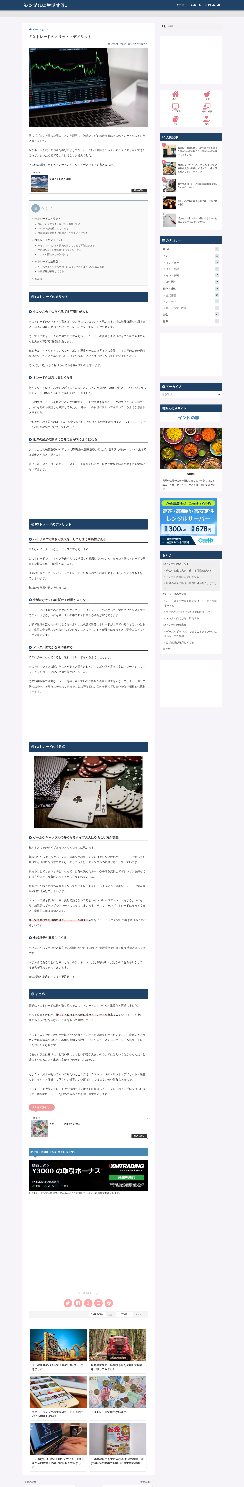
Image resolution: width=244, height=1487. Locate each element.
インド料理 (192, 270)
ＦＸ (139, 1317)
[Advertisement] (88, 496)
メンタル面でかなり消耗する (53, 256)
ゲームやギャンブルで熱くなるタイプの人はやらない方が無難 (71, 268)
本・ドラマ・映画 (192, 310)
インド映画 (192, 277)
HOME (122, 1470)
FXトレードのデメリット (48, 241)
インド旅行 (192, 264)
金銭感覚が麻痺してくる (51, 273)
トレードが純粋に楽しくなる (53, 230)
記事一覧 (196, 5)
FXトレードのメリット (47, 220)
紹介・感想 (206, 110)
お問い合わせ (212, 5)
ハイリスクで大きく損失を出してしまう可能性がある (66, 247)
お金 (110, 1317)
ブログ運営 (175, 110)
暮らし (175, 97)
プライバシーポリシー (143, 1477)
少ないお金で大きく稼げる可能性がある (59, 226)
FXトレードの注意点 (46, 263)
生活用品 (192, 297)
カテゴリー (180, 5)
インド (206, 97)
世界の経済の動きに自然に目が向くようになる (63, 234)
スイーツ (192, 303)
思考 (206, 122)
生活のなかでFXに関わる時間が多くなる (59, 251)
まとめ (38, 280)
